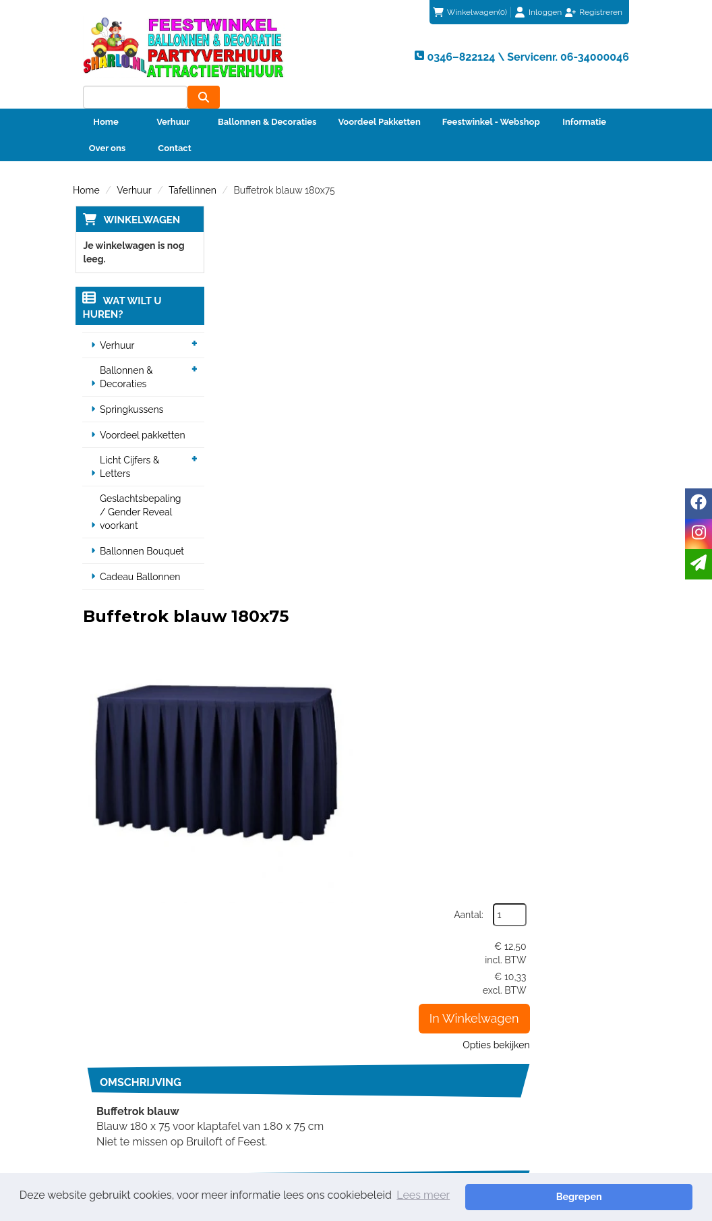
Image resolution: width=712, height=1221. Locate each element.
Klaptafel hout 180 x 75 (397, 647)
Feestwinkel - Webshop (491, 99)
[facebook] (698, 503)
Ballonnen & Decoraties (267, 99)
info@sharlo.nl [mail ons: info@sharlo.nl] (122, 1088)
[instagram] (698, 534)
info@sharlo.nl (584, 989)
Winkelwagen (138, 197)
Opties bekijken (595, 354)
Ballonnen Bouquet (140, 528)
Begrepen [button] (645, 1196)
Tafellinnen (192, 167)
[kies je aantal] (612, 733)
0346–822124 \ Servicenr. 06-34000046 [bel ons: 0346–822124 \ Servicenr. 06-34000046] (141, 1060)
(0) (470, 12)
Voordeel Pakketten (379, 99)
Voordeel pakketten (140, 412)
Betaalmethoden (411, 1066)
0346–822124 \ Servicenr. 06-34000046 (437, 988)
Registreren (600, 12)
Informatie (584, 99)
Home (105, 99)
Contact (174, 125)
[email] (698, 564)
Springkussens (129, 387)
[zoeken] (613, 54)
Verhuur (173, 99)
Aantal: (568, 224)
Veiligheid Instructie (271, 1093)
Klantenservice (406, 1053)
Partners (246, 1080)
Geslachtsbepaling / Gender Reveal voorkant (142, 490)
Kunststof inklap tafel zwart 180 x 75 (427, 810)
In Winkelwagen (573, 328)
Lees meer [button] (423, 1196)
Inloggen (545, 12)
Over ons (107, 125)
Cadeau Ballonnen (138, 554)
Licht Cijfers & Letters (127, 444)
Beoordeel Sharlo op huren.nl (567, 1112)
